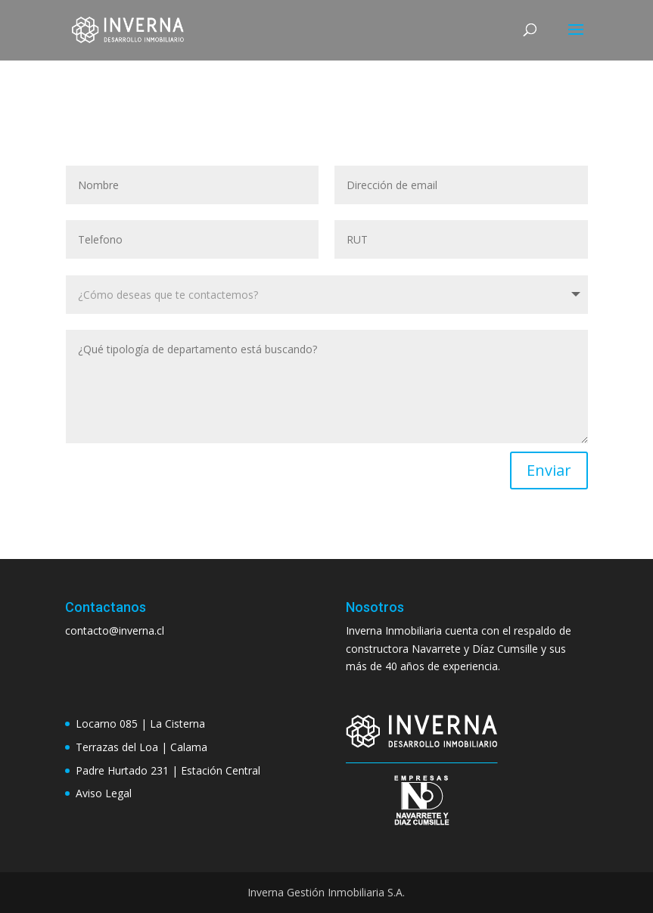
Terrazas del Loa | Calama (141, 747)
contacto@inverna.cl (114, 630)
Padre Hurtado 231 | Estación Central (168, 770)
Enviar (549, 470)
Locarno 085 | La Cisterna (140, 723)
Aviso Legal (104, 793)
